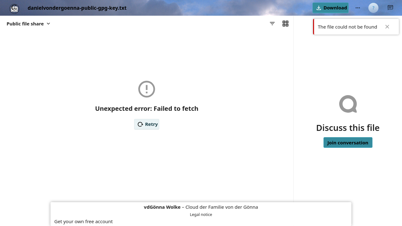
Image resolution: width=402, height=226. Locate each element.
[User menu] (373, 8)
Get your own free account (83, 221)
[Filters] (272, 23)
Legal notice (201, 214)
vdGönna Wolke (162, 207)
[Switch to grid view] (285, 23)
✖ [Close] (387, 27)
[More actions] (358, 8)
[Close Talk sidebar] (390, 8)
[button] (330, 8)
